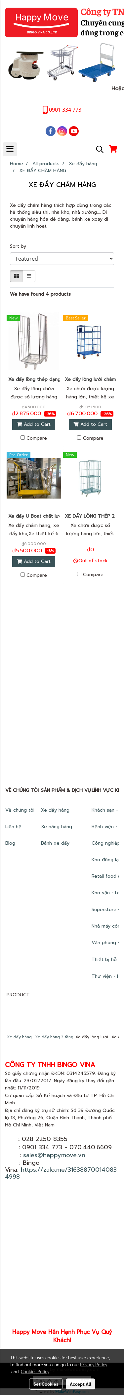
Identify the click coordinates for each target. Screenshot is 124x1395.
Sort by (20, 246)
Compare (36, 438)
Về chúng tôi (19, 810)
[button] (97, 149)
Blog (10, 843)
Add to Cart (34, 424)
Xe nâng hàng (56, 826)
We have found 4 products (40, 294)
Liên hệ (13, 826)
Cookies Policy (35, 1371)
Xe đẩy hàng (55, 810)
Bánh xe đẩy (56, 843)
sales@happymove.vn (54, 1155)
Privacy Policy (93, 1364)
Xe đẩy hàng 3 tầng (54, 1037)
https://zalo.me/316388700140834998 (61, 1173)
